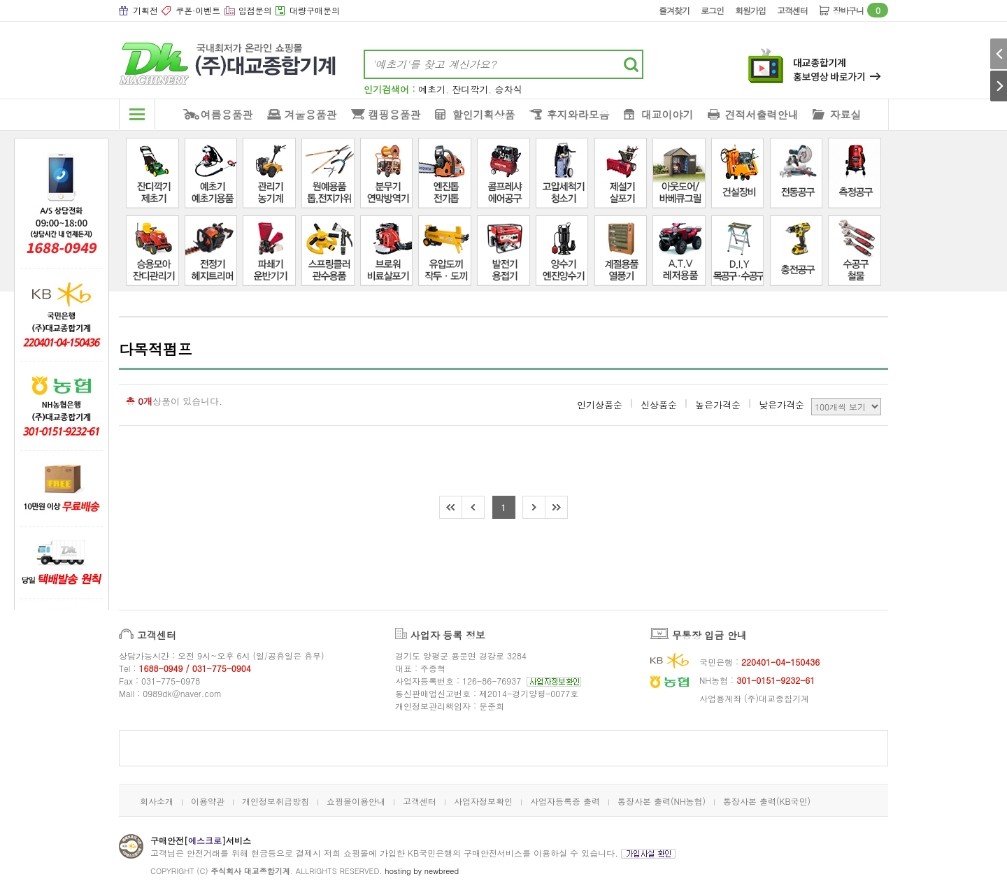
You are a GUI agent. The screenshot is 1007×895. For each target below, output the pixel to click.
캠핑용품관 (395, 114)
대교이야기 (667, 114)
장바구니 (860, 10)
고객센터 (792, 10)
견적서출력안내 (762, 114)
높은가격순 (718, 404)
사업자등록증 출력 (565, 801)
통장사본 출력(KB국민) (766, 801)
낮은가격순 (781, 404)
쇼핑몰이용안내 (356, 801)
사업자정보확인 (483, 801)
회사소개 (156, 801)
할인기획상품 (483, 114)
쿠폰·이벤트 (198, 10)
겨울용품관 (311, 114)
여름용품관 (227, 114)
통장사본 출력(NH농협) (661, 801)
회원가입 (750, 10)
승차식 (508, 89)
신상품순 (659, 404)
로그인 (712, 10)
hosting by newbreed (422, 871)
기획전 (145, 10)
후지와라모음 (578, 114)
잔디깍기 (470, 89)
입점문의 (255, 10)
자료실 (846, 114)
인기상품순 (599, 404)
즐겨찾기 (674, 10)
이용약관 (207, 801)
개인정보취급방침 (275, 801)
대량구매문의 (315, 10)
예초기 (431, 89)
